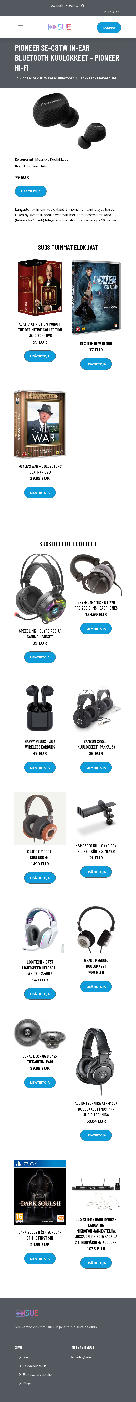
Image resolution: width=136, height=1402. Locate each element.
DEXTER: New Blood (96, 343)
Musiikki (41, 159)
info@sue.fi (111, 12)
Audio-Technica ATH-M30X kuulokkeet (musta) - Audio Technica (96, 1109)
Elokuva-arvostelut (37, 1374)
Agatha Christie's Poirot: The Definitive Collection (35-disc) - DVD (40, 329)
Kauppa (109, 27)
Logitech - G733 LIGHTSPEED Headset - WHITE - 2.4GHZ (40, 967)
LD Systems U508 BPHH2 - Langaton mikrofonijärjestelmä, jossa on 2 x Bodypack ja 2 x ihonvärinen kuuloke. (96, 1231)
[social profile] (82, 6)
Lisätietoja (31, 191)
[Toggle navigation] (20, 27)
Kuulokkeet (59, 159)
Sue (26, 1357)
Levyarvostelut (34, 1366)
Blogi (27, 1383)
